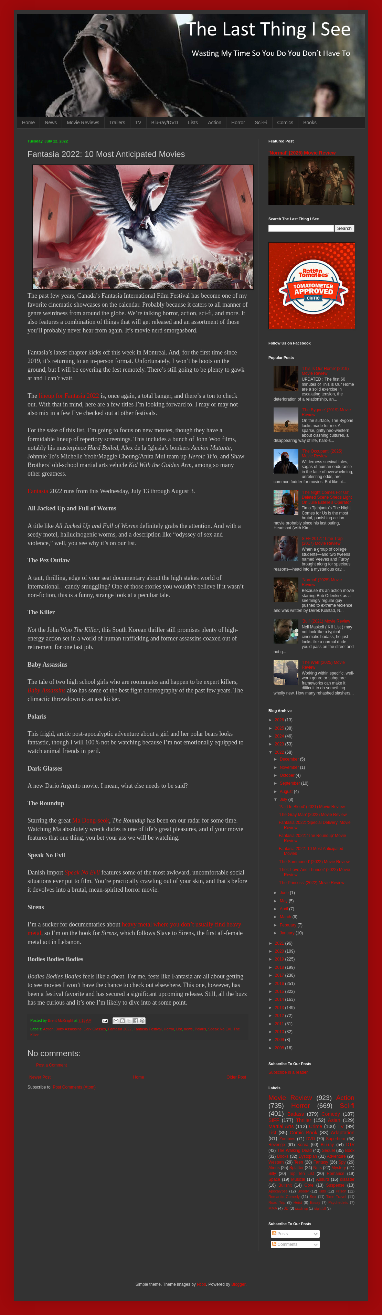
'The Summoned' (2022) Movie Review (314, 861)
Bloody (303, 1191)
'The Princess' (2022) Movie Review (311, 882)
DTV (350, 1144)
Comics (285, 122)
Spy (342, 1162)
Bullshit (285, 1185)
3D (286, 1208)
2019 (280, 959)
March (286, 916)
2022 (280, 752)
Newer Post (40, 1077)
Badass (295, 1114)
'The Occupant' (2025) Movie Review (322, 453)
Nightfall (320, 1208)
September (290, 783)
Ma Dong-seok (90, 820)
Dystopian (308, 1156)
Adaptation (342, 1132)
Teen (298, 1162)
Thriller (303, 1120)
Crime (315, 1126)
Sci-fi (347, 1105)
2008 (280, 1048)
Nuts (317, 1167)
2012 (280, 1015)
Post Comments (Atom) (74, 1087)
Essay (315, 1202)
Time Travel (336, 1197)
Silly (272, 1173)
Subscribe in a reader (288, 1072)
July (284, 799)
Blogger (238, 1284)
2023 (280, 744)
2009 (280, 1039)
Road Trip (276, 1202)
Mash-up (301, 1208)
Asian (334, 1120)
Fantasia (38, 491)
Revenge (276, 1144)
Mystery (338, 1167)
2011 (280, 1023)
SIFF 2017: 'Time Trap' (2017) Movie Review (322, 541)
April (284, 908)
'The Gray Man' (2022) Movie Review (313, 814)
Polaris (200, 1029)
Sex (313, 1197)
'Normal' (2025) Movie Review (302, 153)
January (288, 933)
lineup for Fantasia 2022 (69, 395)
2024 (280, 736)
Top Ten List (301, 1173)
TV (138, 122)
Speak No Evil (220, 1029)
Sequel (328, 1150)
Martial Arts (281, 1126)
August (287, 791)
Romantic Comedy (284, 1197)
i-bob (201, 1284)
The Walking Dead (294, 1150)
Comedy (330, 1114)
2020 (280, 951)
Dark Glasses (95, 1029)
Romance (335, 1173)
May (284, 901)
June (285, 892)
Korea (302, 1144)
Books (310, 122)
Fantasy (321, 1162)
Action (214, 122)
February (288, 925)
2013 (280, 1007)
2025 (280, 728)
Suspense (335, 1185)
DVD (310, 1138)
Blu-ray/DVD (164, 122)
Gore (309, 1185)
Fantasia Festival (148, 1029)
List (179, 1029)
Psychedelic (338, 1202)
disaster (347, 1179)
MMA (272, 1208)
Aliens (274, 1167)
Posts (280, 1233)
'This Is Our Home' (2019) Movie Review (325, 371)
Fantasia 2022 (119, 1029)
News (51, 122)
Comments (284, 1244)
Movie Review (290, 1097)
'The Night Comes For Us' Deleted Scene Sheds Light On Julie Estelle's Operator (327, 497)
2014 (280, 999)
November (290, 767)
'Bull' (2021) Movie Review (326, 621)
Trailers (117, 122)
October (288, 775)
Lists (193, 122)
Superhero (335, 1138)
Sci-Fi (261, 122)
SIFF (273, 1120)
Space (274, 1179)
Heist (298, 1202)
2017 (280, 975)
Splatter (296, 1167)
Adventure (336, 1156)
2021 (280, 943)
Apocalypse (278, 1191)
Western (276, 1162)
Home (28, 122)
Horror (238, 122)
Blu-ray (327, 1144)
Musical (298, 1179)
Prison (341, 1191)
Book (349, 1150)
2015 (280, 991)
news (188, 1029)
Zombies (287, 1138)
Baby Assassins (46, 690)
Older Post (236, 1077)
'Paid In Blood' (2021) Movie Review (312, 806)
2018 (280, 967)
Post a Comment (51, 1065)
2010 (280, 1031)
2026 (280, 720)
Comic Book (303, 1132)
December (290, 759)
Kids (322, 1191)
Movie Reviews (83, 122)
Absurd (322, 1179)
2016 (280, 983)
